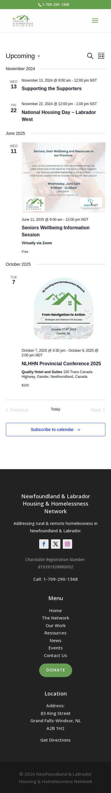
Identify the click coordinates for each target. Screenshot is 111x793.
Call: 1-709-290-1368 (55, 579)
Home (55, 610)
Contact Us (55, 655)
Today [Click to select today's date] (55, 409)
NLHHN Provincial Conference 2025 (61, 363)
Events (56, 648)
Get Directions (55, 740)
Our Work (56, 625)
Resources (55, 633)
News (56, 640)
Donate (55, 670)
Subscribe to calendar (52, 429)
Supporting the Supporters (52, 88)
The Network (55, 618)
